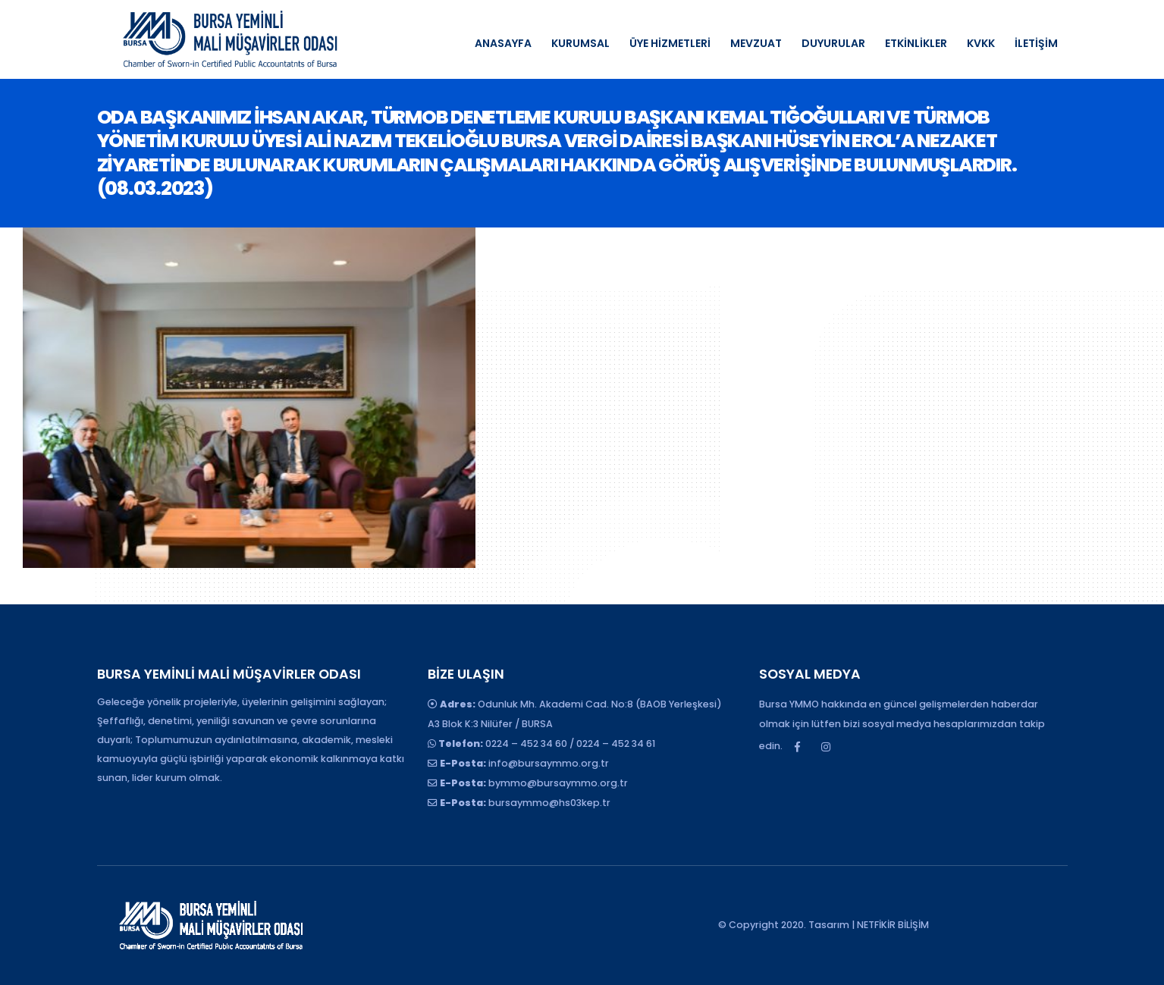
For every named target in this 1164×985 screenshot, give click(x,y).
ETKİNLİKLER (916, 43)
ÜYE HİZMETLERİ (670, 43)
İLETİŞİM (1036, 43)
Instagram (825, 747)
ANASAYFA (503, 43)
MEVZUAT (756, 43)
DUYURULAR (833, 43)
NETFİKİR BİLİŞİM (893, 924)
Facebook (797, 747)
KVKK (981, 43)
